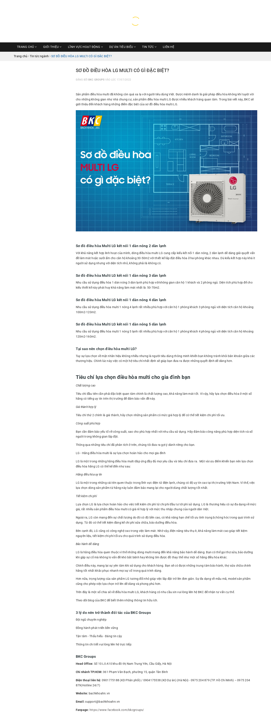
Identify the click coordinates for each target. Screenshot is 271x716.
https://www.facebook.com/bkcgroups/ (117, 710)
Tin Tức (149, 47)
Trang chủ (27, 47)
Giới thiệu (52, 47)
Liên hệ (168, 47)
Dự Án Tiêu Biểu (122, 47)
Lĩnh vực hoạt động (85, 47)
